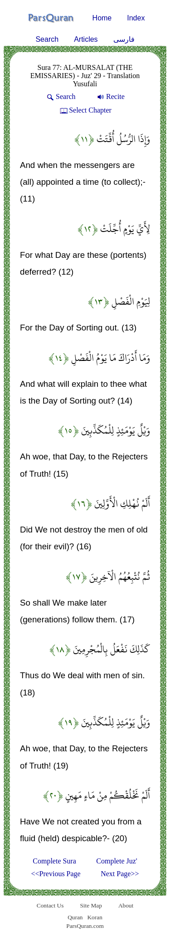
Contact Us (50, 905)
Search (46, 39)
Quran (75, 917)
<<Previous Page (56, 874)
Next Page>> (120, 874)
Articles (85, 39)
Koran (94, 917)
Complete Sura (54, 861)
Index (136, 18)
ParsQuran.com (85, 925)
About (125, 905)
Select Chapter (85, 110)
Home (102, 18)
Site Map (91, 905)
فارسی (124, 39)
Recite (110, 96)
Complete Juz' (116, 861)
